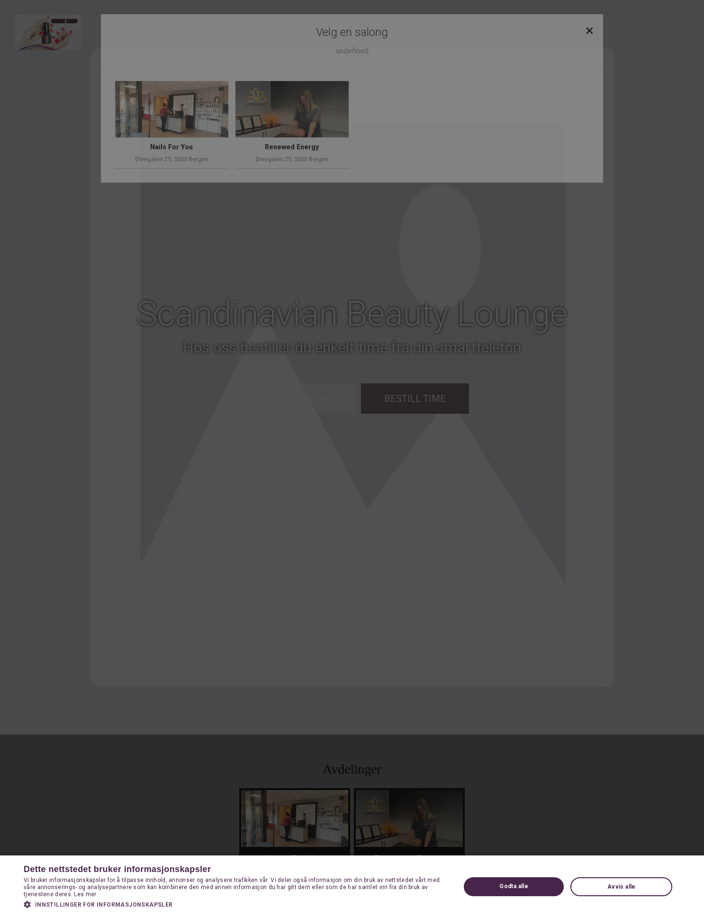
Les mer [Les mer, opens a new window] (85, 894)
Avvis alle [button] (621, 886)
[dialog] (352, 459)
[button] (235, 904)
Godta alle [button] (513, 886)
